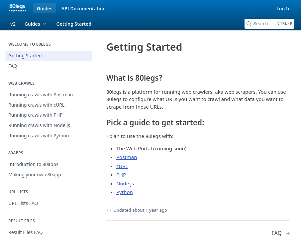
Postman (126, 157)
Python (124, 192)
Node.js (125, 183)
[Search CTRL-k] (269, 24)
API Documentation (83, 8)
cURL (122, 166)
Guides (44, 8)
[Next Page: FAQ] (280, 233)
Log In (283, 8)
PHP (121, 174)
